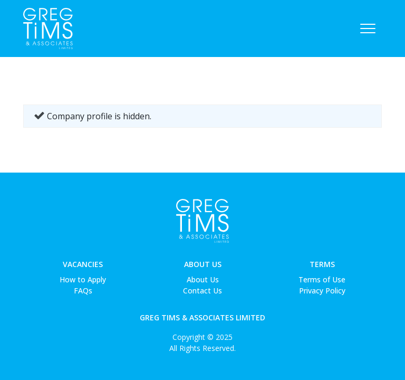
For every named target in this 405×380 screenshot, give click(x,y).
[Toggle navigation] (368, 28)
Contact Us (202, 291)
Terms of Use (321, 279)
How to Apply (83, 279)
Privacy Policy (322, 291)
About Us (202, 264)
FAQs (83, 291)
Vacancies (83, 264)
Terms (322, 264)
